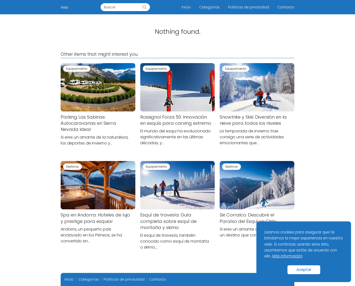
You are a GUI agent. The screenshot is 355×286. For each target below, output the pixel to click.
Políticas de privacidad (248, 7)
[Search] (144, 7)
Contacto (285, 7)
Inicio (186, 7)
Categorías (209, 7)
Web (65, 7)
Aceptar (303, 269)
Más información (287, 256)
